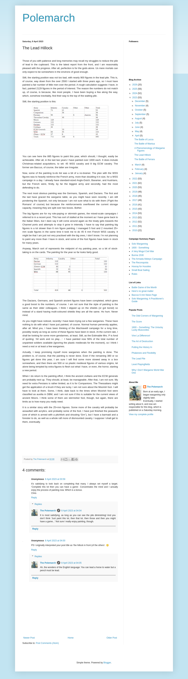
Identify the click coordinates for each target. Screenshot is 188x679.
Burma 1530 (138, 255)
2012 (135, 221)
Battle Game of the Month (144, 287)
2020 (135, 187)
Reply (34, 497)
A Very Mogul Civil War (143, 251)
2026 (135, 84)
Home (71, 637)
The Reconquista (140, 262)
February (139, 169)
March (138, 164)
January (139, 173)
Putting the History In (142, 347)
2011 (135, 226)
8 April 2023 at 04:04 (71, 510)
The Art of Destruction (142, 341)
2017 (135, 200)
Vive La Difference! (141, 335)
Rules (134, 274)
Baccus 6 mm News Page (144, 295)
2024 (135, 93)
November (140, 105)
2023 (135, 97)
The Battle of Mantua (144, 143)
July (137, 122)
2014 (135, 213)
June (137, 127)
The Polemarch (48, 510)
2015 (135, 209)
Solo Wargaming (140, 244)
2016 (135, 204)
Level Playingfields (141, 364)
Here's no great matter (142, 291)
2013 (135, 217)
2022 (135, 178)
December (140, 101)
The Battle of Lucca (143, 139)
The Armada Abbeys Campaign (147, 259)
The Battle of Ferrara (144, 159)
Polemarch (48, 18)
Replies (38, 504)
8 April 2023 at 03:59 (55, 479)
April (137, 135)
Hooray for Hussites (141, 266)
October (139, 110)
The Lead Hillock (142, 155)
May (137, 131)
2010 (135, 230)
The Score (137, 321)
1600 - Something (140, 247)
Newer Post (29, 637)
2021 (135, 183)
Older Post (111, 637)
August (138, 118)
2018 (135, 196)
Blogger (107, 662)
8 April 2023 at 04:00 (55, 540)
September (140, 114)
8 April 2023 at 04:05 (71, 563)
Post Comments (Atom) (47, 643)
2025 (135, 89)
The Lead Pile (138, 358)
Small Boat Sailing (140, 270)
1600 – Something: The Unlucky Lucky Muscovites (147, 328)
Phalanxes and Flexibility (144, 353)
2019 (135, 191)
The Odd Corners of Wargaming (147, 315)
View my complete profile (141, 414)
